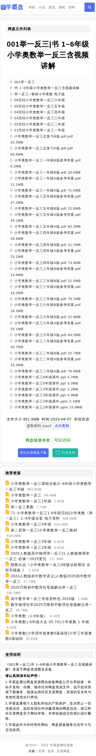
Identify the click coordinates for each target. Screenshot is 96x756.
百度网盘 (63, 751)
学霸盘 (55, 745)
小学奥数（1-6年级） (29, 616)
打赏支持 (68, 452)
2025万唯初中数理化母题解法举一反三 (44, 587)
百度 (41, 751)
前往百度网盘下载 (33, 452)
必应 (51, 751)
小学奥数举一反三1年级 (31, 501)
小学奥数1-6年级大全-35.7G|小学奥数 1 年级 (50, 622)
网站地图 (66, 745)
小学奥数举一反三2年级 (31, 547)
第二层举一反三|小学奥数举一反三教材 (44, 530)
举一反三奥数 (22, 507)
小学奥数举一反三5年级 (31, 524)
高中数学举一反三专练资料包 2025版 (43, 599)
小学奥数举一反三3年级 (31, 541)
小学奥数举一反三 (26, 495)
